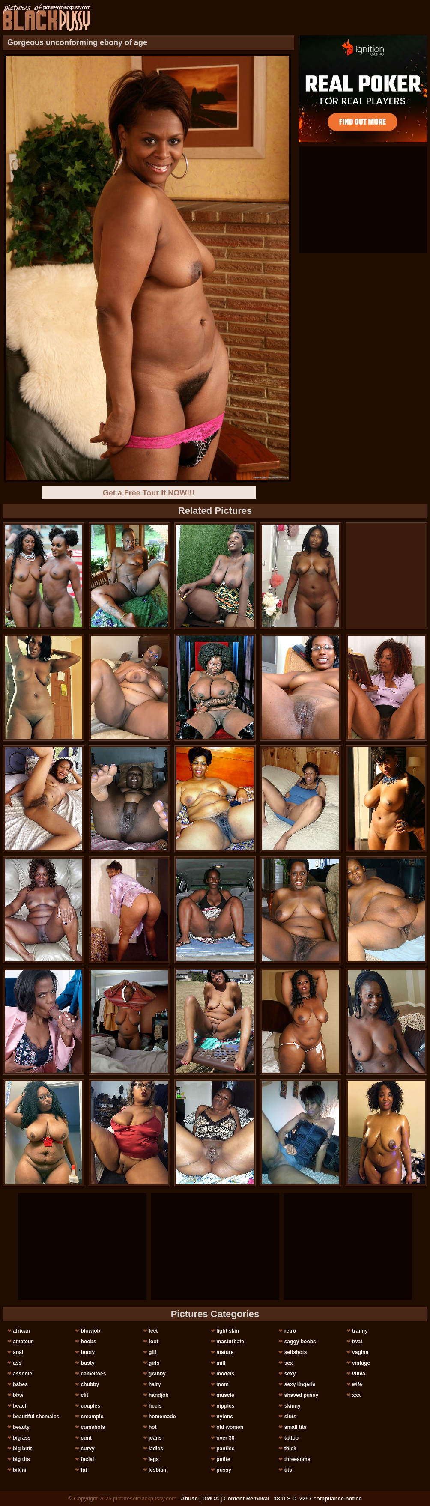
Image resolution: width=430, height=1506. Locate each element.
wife (357, 1384)
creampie (92, 1417)
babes (20, 1384)
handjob (159, 1395)
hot (153, 1427)
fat (84, 1470)
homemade (162, 1417)
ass (17, 1363)
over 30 (225, 1438)
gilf (152, 1352)
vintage (361, 1363)
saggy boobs (300, 1342)
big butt (22, 1449)
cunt (86, 1438)
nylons (224, 1417)
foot (153, 1342)
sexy (290, 1374)
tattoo (291, 1438)
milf (220, 1363)
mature (224, 1352)
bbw (18, 1395)
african (21, 1331)
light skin (227, 1331)
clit (84, 1395)
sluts (290, 1417)
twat (357, 1342)
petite (223, 1459)
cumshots (93, 1427)
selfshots (295, 1352)
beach (20, 1406)
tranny (360, 1331)
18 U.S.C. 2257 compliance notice (318, 1498)
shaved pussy (301, 1395)
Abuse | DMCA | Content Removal (225, 1498)
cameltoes (93, 1374)
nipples (225, 1406)
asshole (22, 1374)
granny (157, 1374)
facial (87, 1459)
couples (90, 1406)
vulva (358, 1374)
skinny (292, 1406)
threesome (297, 1459)
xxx (356, 1395)
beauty (21, 1427)
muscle (225, 1395)
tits (288, 1470)
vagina (360, 1352)
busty (88, 1363)
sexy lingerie (300, 1384)
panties (225, 1449)
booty (88, 1352)
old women (229, 1427)
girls (154, 1363)
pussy (223, 1470)
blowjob (90, 1331)
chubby (90, 1384)
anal (18, 1352)
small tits (295, 1427)
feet (153, 1331)
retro (290, 1331)
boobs (88, 1342)
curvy (88, 1449)
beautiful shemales (36, 1417)
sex (288, 1363)
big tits (21, 1459)
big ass (21, 1438)
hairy (155, 1384)
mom (222, 1384)
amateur (23, 1342)
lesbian (157, 1470)
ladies (156, 1449)
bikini (19, 1470)
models (225, 1374)
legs (154, 1459)
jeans (155, 1438)
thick (290, 1449)
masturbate (230, 1342)
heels (155, 1406)
